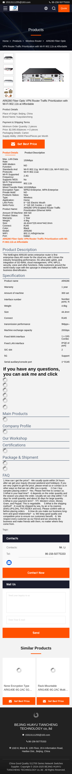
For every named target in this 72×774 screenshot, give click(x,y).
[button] (9, 96)
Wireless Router (34, 41)
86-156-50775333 (59, 2)
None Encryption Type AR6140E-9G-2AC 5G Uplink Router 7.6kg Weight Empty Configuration (16, 688)
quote (64, 8)
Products (17, 41)
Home (6, 41)
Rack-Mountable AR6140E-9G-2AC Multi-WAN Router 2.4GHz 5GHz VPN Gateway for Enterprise (52, 688)
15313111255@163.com (16, 2)
